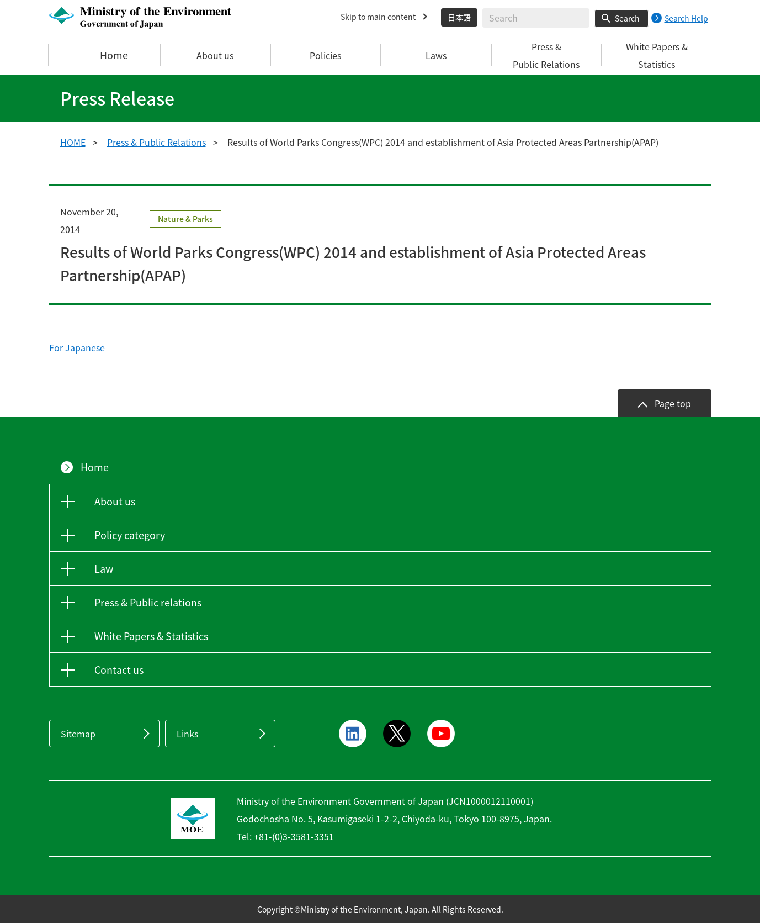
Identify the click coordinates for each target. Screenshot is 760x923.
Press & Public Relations (156, 142)
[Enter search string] (535, 18)
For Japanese (77, 347)
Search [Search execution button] (627, 18)
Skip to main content (378, 16)
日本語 (459, 17)
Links (187, 733)
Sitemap (78, 733)
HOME (73, 142)
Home (105, 55)
